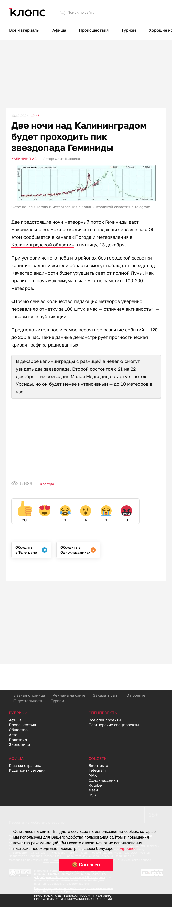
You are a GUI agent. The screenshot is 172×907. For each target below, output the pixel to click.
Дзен (93, 790)
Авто (13, 734)
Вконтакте (98, 765)
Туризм (128, 30)
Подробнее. (127, 848)
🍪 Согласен (86, 864)
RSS (92, 795)
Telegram (97, 770)
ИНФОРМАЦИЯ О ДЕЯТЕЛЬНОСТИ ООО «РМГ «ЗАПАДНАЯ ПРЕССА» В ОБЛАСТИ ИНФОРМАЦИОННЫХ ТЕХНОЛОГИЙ (73, 897)
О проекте (135, 695)
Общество (18, 729)
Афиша (59, 30)
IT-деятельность (28, 700)
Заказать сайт (106, 695)
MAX (93, 775)
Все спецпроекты (105, 720)
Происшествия (94, 30)
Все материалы (24, 30)
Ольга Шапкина (67, 159)
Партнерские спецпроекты (114, 724)
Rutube (95, 785)
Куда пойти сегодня (27, 770)
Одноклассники (103, 780)
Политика (18, 739)
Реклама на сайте (69, 695)
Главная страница (29, 695)
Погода (48, 484)
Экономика (19, 744)
